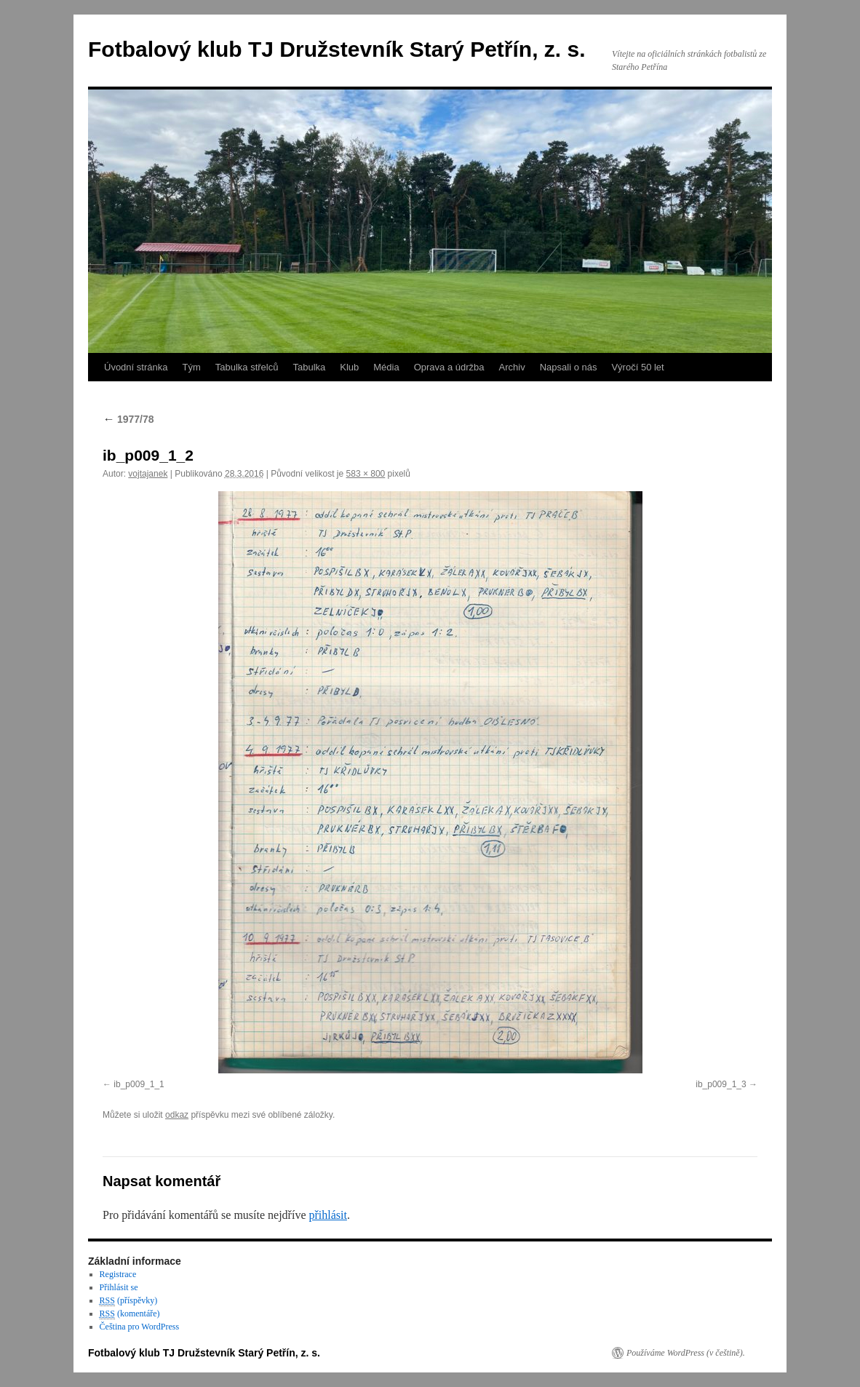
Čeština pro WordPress (139, 1327)
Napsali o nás (568, 367)
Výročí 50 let (637, 367)
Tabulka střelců (247, 367)
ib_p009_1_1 (139, 1084)
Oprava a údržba (449, 367)
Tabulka (308, 367)
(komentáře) (130, 1313)
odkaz (176, 1115)
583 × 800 (366, 474)
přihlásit (327, 1215)
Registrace (118, 1274)
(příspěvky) (129, 1300)
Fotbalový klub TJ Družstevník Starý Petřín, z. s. (337, 49)
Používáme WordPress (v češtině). (685, 1353)
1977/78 (128, 419)
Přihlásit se (119, 1287)
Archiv (512, 367)
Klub (349, 367)
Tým (191, 367)
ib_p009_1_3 (721, 1084)
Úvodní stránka (135, 367)
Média (386, 367)
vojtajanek (147, 474)
